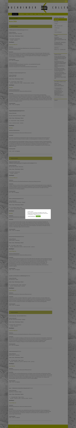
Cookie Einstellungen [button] (31, 216)
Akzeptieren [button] (38, 216)
